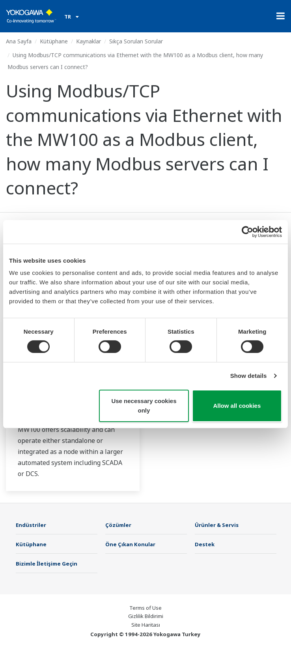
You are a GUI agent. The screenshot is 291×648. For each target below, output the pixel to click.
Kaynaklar (88, 41)
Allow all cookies (237, 405)
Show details (248, 375)
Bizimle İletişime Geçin (46, 563)
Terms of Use (145, 607)
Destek (205, 544)
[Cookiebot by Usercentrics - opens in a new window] (247, 231)
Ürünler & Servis (217, 524)
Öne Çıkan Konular (130, 544)
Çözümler (118, 524)
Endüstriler (31, 524)
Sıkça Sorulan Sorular (136, 41)
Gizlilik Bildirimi (145, 616)
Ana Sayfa (19, 41)
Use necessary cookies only (143, 406)
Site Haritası (145, 624)
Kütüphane (54, 41)
